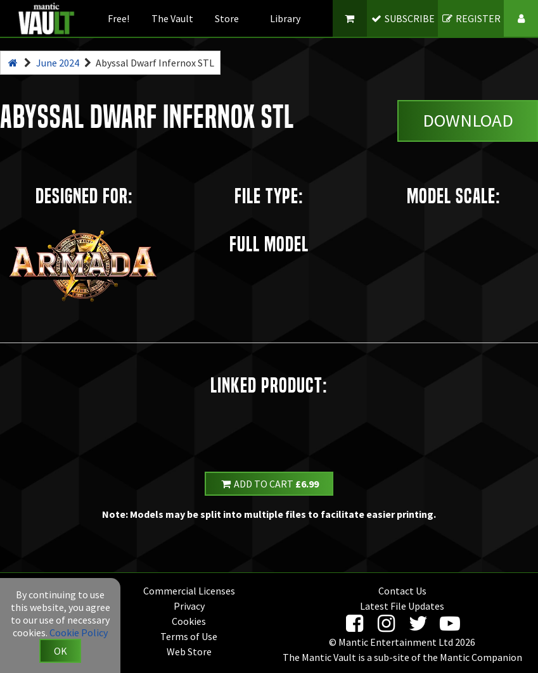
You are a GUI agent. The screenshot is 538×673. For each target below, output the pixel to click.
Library (285, 18)
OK (60, 651)
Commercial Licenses (189, 590)
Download (468, 120)
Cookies (189, 621)
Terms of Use (188, 636)
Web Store (189, 651)
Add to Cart (269, 483)
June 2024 (57, 62)
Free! (118, 18)
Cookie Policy (78, 632)
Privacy (189, 606)
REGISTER (471, 18)
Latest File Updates (402, 606)
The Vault (172, 18)
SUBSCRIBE (402, 18)
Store (227, 18)
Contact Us (402, 590)
